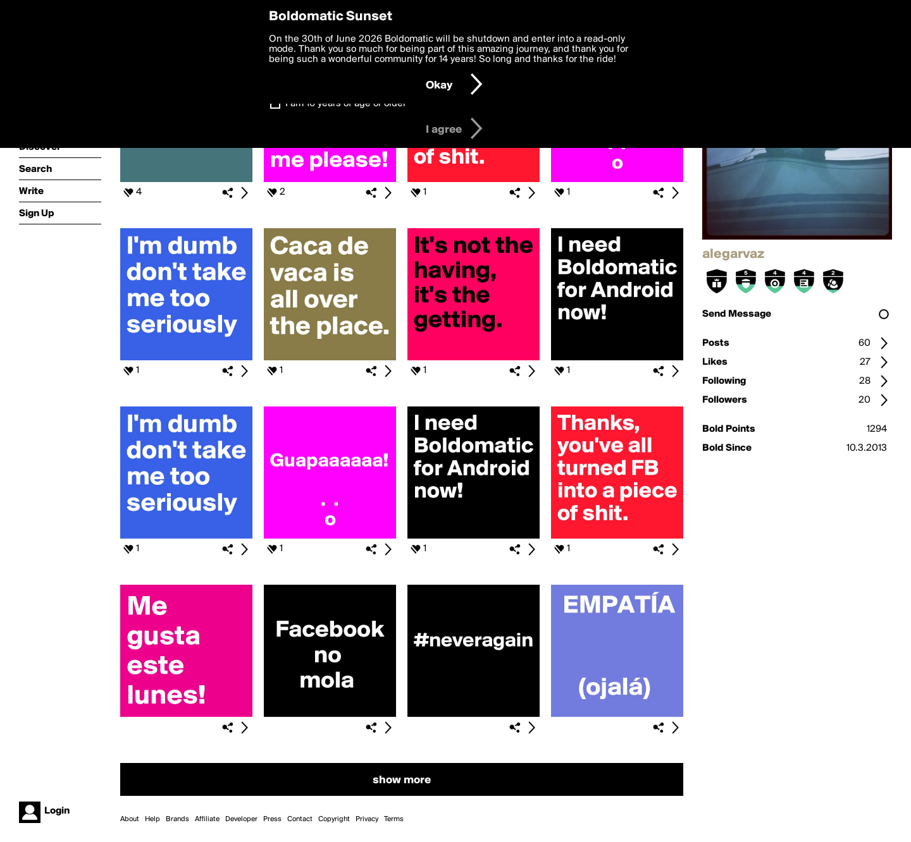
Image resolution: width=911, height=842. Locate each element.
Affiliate (207, 819)
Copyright (334, 819)
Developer (241, 819)
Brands (177, 819)
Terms (394, 819)
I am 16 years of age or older (345, 104)
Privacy (367, 819)
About (129, 819)
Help (152, 819)
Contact (300, 819)
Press (272, 819)
